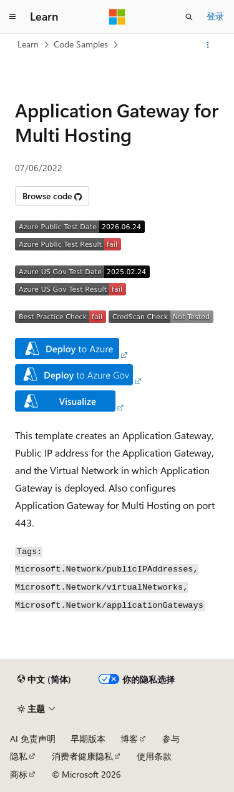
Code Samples (81, 44)
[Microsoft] (117, 17)
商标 (18, 774)
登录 (215, 16)
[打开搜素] (189, 17)
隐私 (18, 756)
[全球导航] (12, 17)
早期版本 (88, 739)
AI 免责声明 (33, 739)
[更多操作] (208, 45)
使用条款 (154, 756)
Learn (28, 44)
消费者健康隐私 (82, 756)
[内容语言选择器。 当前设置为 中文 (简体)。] (44, 680)
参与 (171, 739)
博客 (129, 739)
